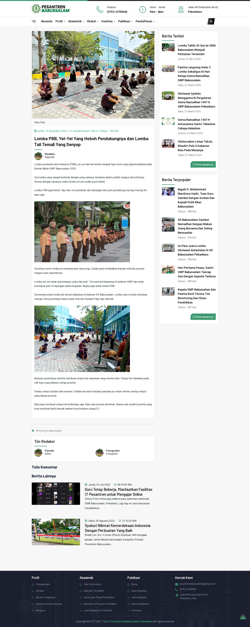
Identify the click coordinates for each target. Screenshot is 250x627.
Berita (135, 584)
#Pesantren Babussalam (49, 431)
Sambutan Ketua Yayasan (49, 604)
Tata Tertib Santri (92, 584)
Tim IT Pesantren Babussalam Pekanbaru (128, 621)
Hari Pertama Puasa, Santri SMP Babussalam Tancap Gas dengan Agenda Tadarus (197, 272)
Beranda (46, 21)
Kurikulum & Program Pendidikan (100, 604)
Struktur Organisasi (45, 597)
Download (137, 610)
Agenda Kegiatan (140, 604)
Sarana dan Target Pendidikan (99, 597)
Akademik (75, 21)
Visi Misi (40, 591)
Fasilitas (107, 21)
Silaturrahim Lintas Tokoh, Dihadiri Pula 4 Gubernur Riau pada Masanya (195, 146)
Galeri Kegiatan (139, 591)
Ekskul (91, 21)
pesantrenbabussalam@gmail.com (197, 584)
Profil (59, 21)
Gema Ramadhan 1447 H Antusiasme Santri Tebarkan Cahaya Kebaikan (196, 124)
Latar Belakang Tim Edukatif (98, 610)
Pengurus (41, 610)
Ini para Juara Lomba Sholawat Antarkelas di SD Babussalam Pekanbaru (195, 250)
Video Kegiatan (139, 597)
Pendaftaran (144, 21)
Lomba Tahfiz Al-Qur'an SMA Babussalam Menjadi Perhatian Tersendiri (197, 50)
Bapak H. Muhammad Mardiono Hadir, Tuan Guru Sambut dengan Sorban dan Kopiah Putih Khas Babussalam (196, 198)
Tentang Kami (43, 584)
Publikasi (124, 21)
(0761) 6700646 (117, 11)
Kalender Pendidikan (94, 591)
